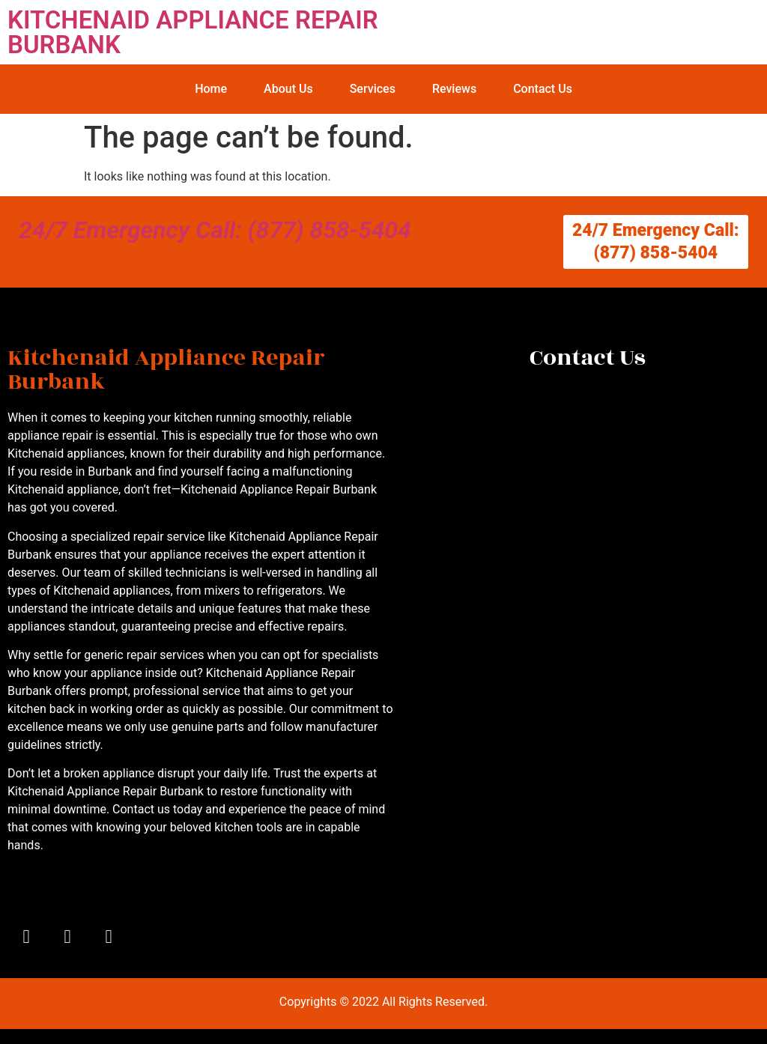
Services (372, 89)
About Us (288, 89)
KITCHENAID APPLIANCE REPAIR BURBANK (192, 32)
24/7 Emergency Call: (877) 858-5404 (215, 230)
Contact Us (542, 89)
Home (211, 89)
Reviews (454, 89)
